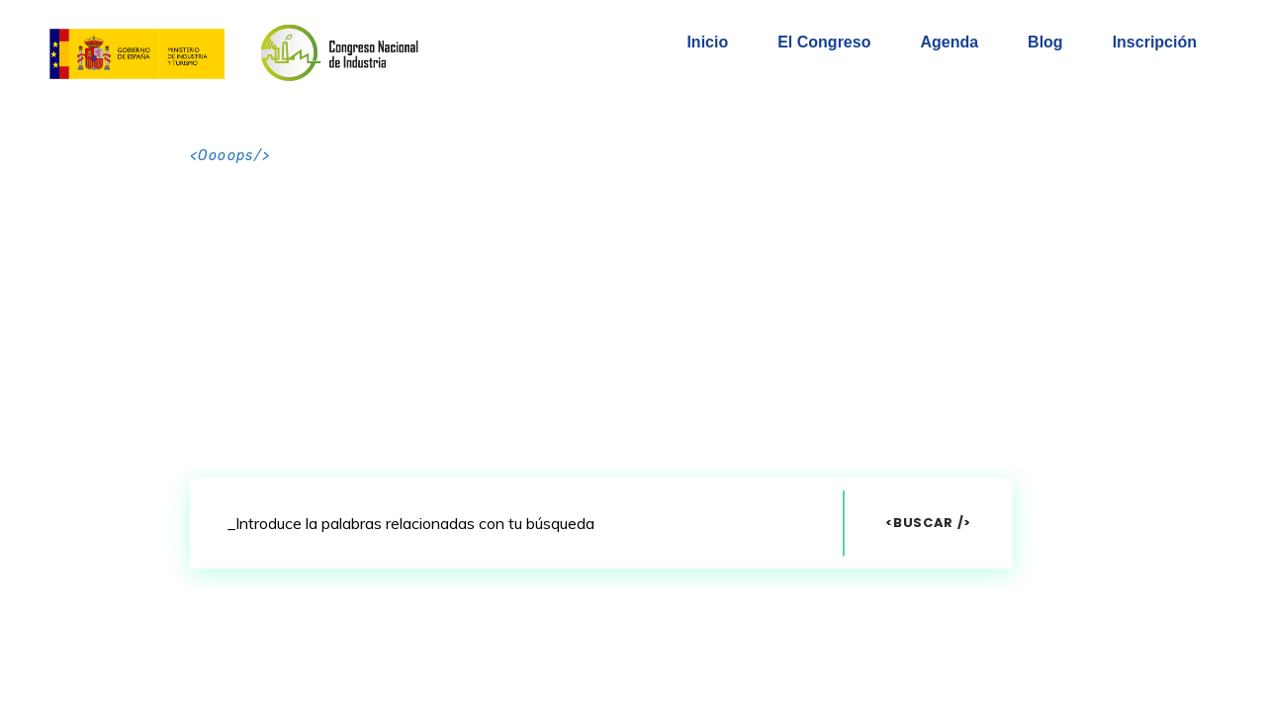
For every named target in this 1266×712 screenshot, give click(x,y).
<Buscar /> (928, 522)
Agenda (949, 42)
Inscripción (1155, 42)
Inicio (707, 42)
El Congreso (823, 42)
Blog (1045, 42)
